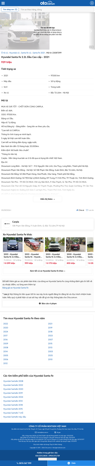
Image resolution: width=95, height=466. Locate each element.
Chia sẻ (80, 210)
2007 (50, 339)
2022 (5, 323)
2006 (5, 359)
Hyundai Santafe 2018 (13, 405)
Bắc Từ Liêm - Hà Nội (60, 92)
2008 (5, 347)
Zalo (73, 463)
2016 (5, 339)
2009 (5, 343)
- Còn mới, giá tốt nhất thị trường (12, 255)
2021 (6, 75)
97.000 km (55, 75)
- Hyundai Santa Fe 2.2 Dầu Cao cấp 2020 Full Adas (75, 255)
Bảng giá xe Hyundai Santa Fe (15, 287)
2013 (50, 347)
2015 (50, 343)
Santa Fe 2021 (39, 52)
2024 (5, 331)
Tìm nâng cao (10, 9)
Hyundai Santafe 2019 (13, 393)
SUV (6, 87)
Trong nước (55, 87)
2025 (50, 355)
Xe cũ (6, 92)
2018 (50, 331)
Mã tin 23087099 (53, 52)
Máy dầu (7, 81)
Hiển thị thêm (46, 199)
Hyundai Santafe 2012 (13, 401)
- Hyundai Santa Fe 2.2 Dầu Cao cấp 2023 (54, 255)
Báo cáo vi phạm (47, 303)
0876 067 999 (23, 463)
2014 (5, 351)
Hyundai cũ (14, 52)
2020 (5, 327)
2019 (50, 327)
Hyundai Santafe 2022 (13, 385)
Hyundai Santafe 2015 (13, 409)
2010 (50, 359)
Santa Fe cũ (26, 52)
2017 (5, 335)
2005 (5, 355)
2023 (50, 335)
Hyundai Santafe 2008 (13, 381)
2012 (5, 363)
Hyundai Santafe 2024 (13, 397)
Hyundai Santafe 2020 (13, 389)
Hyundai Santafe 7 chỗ (13, 413)
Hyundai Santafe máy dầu (14, 417)
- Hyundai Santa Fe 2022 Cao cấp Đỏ (33, 255)
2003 (50, 351)
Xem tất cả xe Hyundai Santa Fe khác (46, 271)
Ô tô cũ (4, 52)
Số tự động (55, 81)
